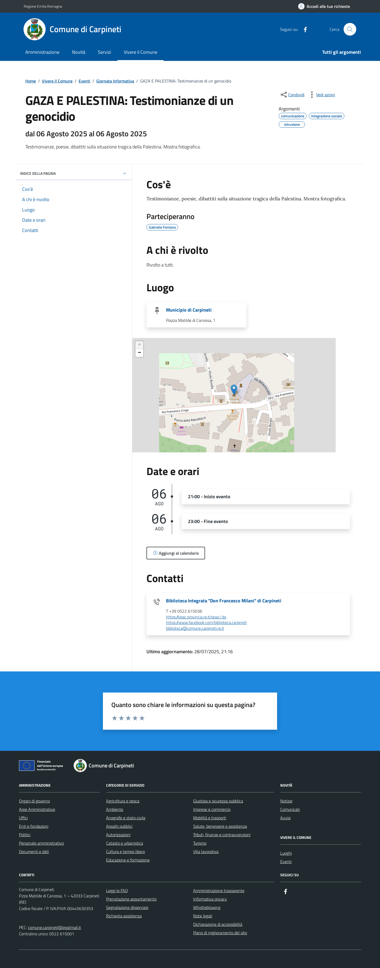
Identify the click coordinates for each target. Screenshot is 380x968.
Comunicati (290, 809)
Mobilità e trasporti (209, 818)
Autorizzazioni (118, 834)
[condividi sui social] (292, 94)
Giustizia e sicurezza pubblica (218, 801)
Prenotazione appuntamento (131, 899)
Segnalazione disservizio (127, 907)
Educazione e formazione (128, 860)
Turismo (199, 843)
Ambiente (114, 809)
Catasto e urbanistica (124, 843)
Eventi (286, 861)
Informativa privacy (210, 899)
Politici (24, 834)
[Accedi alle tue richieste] (324, 6)
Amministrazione (42, 52)
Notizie (286, 801)
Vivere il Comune (140, 52)
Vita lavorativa (205, 851)
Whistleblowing (206, 907)
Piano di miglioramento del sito (220, 933)
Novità (78, 52)
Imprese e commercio (211, 809)
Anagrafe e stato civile (125, 818)
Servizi (104, 52)
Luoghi (286, 853)
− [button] (139, 353)
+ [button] (139, 345)
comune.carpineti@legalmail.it (54, 927)
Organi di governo (34, 801)
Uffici (23, 818)
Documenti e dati (34, 851)
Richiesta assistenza (124, 916)
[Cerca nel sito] (350, 29)
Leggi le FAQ (117, 890)
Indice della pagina (74, 173)
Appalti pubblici (119, 826)
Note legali (202, 916)
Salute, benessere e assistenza (220, 826)
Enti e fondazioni (33, 826)
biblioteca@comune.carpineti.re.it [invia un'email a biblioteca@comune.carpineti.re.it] (195, 628)
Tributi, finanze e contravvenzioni (221, 834)
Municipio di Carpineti (189, 310)
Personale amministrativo (41, 843)
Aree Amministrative (37, 809)
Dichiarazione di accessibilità (217, 924)
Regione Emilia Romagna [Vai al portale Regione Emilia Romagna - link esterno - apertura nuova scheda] (43, 6)
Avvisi (285, 818)
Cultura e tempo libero (125, 851)
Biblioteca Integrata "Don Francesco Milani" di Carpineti (223, 600)
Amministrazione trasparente (218, 890)
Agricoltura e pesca (122, 801)
